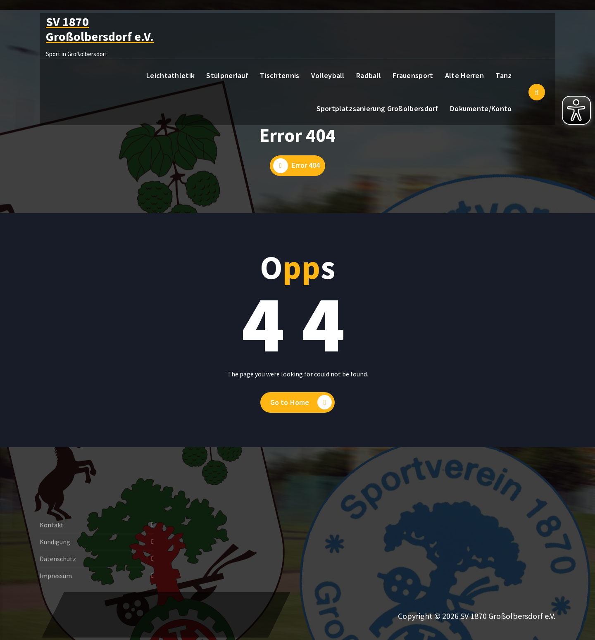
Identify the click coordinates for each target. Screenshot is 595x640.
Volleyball (328, 75)
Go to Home (301, 402)
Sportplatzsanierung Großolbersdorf (377, 108)
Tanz (503, 75)
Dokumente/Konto (481, 108)
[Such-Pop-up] (536, 92)
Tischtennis (279, 75)
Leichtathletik (170, 75)
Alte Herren (464, 75)
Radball (368, 75)
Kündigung (55, 564)
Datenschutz (58, 581)
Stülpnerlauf (227, 75)
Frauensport (413, 75)
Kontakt (52, 547)
